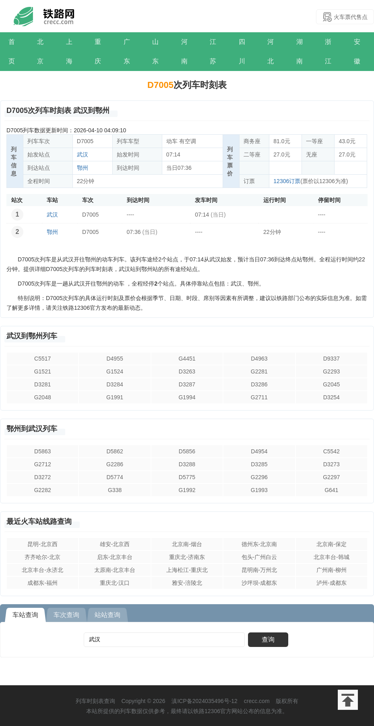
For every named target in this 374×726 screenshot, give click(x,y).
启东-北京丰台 (115, 557)
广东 (127, 51)
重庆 (98, 51)
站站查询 (107, 614)
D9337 (331, 358)
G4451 (186, 358)
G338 (115, 490)
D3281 (42, 384)
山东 (155, 51)
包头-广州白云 (259, 557)
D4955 (114, 358)
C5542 (331, 451)
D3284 (114, 384)
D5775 (187, 477)
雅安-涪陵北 (187, 583)
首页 (11, 51)
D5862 (114, 451)
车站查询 (25, 614)
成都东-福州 (42, 583)
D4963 (259, 358)
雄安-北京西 (115, 544)
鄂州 (82, 168)
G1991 (114, 397)
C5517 (42, 358)
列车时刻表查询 (95, 701)
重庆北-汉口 (115, 583)
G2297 (331, 477)
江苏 (213, 51)
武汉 (82, 154)
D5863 (42, 451)
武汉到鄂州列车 (31, 336)
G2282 (42, 490)
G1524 (114, 371)
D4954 (259, 451)
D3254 (331, 397)
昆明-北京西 (42, 544)
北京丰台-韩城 (331, 557)
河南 (184, 51)
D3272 (42, 477)
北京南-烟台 (187, 544)
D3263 (187, 371)
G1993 (259, 490)
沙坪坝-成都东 (259, 583)
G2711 (259, 397)
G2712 (42, 464)
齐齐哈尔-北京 (42, 557)
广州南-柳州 (331, 570)
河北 (270, 51)
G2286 (114, 464)
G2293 (331, 371)
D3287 (187, 384)
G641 (331, 490)
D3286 (259, 384)
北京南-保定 (331, 544)
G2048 (42, 397)
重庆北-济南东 (187, 557)
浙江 (328, 51)
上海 (69, 51)
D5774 (114, 477)
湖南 (299, 51)
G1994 (186, 397)
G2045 (331, 384)
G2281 (259, 371)
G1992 (186, 490)
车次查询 (66, 614)
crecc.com (257, 701)
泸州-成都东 (331, 583)
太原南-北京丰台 (115, 570)
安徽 (357, 51)
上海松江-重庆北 (187, 570)
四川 (242, 51)
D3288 (187, 464)
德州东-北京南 (259, 544)
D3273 (331, 464)
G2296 (259, 477)
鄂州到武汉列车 (31, 429)
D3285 (259, 464)
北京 (40, 51)
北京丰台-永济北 (42, 570)
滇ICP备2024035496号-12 (204, 701)
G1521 (42, 371)
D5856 (187, 451)
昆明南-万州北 (259, 570)
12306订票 (286, 181)
